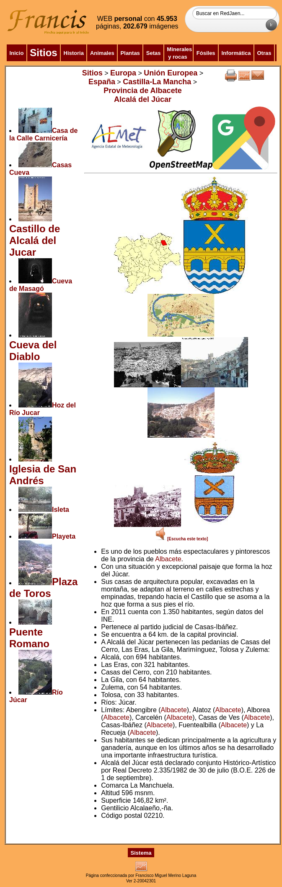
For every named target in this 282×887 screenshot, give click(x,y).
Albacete (168, 559)
